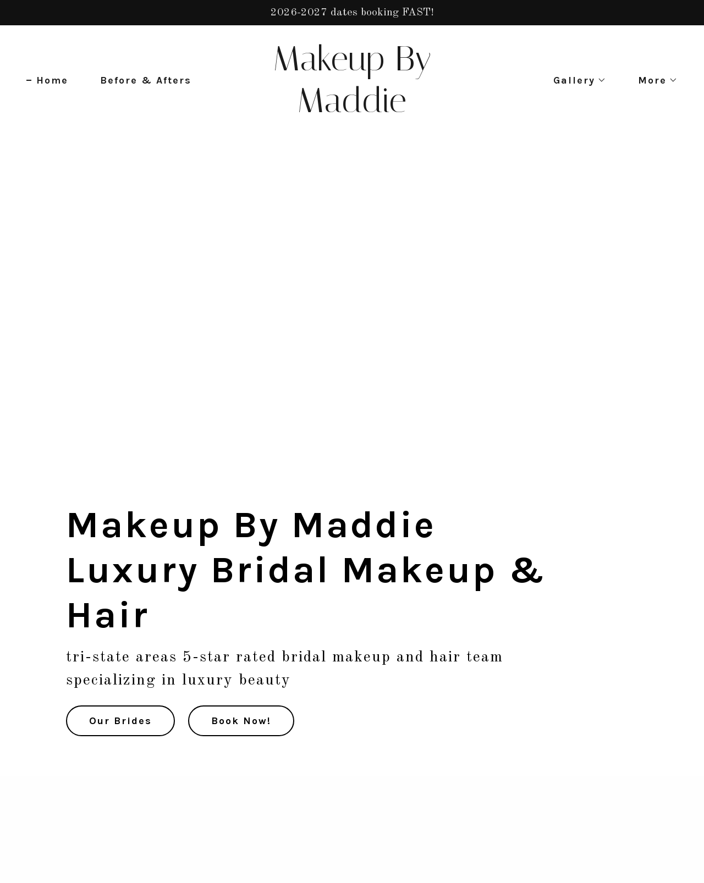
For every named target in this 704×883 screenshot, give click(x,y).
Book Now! (241, 721)
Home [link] (52, 80)
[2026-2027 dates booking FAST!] (352, 12)
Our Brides (120, 721)
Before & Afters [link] (145, 80)
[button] (574, 80)
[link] (352, 109)
